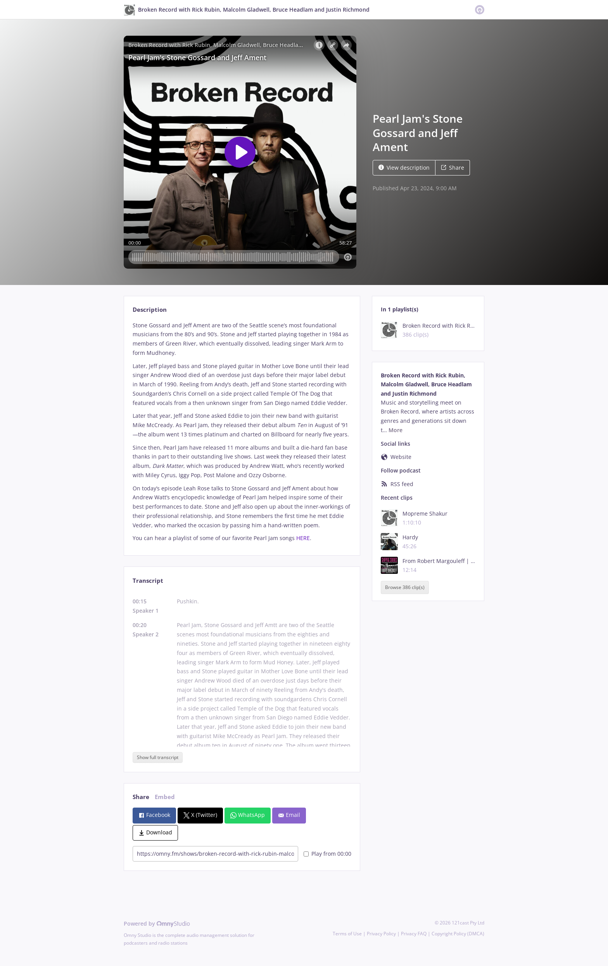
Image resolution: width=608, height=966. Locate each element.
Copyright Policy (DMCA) (458, 933)
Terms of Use (347, 933)
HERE (303, 538)
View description (404, 167)
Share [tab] (141, 797)
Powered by (157, 923)
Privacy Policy (381, 933)
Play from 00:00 (327, 853)
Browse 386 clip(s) (405, 587)
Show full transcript (157, 757)
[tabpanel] (242, 432)
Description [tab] (150, 310)
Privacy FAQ (414, 933)
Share (452, 167)
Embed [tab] (165, 797)
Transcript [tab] (148, 581)
